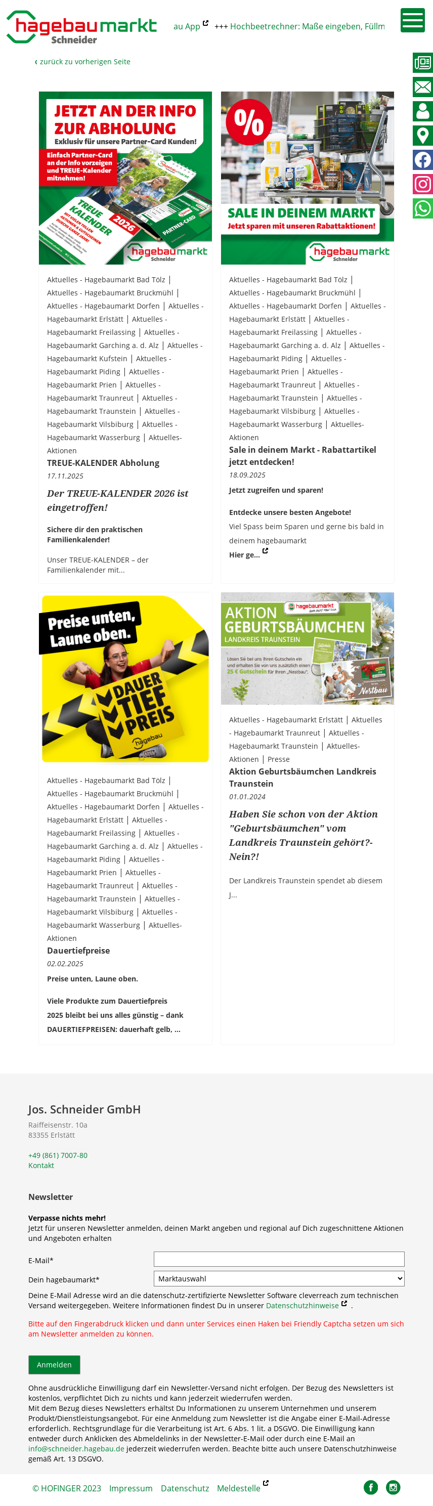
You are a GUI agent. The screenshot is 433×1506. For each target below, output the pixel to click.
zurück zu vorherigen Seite (82, 61)
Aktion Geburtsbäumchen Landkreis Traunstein (302, 777)
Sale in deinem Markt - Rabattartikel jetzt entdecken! (302, 455)
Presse (279, 759)
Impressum (131, 1488)
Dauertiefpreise (78, 950)
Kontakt (41, 1165)
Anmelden (54, 1364)
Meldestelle (239, 1488)
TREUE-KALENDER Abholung (103, 462)
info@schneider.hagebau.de (76, 1448)
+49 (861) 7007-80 (58, 1155)
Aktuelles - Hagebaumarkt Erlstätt (286, 719)
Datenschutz (185, 1488)
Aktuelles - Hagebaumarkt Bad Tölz (106, 279)
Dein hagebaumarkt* (64, 1279)
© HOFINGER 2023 (66, 1488)
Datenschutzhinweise (302, 1305)
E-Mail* (41, 1260)
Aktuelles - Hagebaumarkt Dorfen (103, 306)
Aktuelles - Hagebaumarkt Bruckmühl (110, 292)
